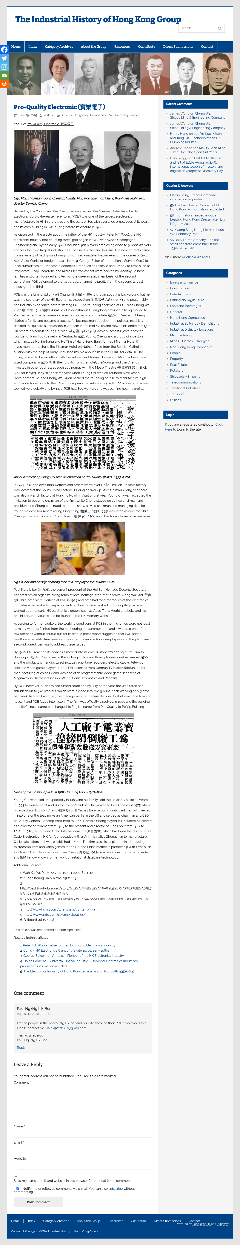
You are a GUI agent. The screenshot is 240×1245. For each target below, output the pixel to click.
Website (20, 1158)
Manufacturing (118, 115)
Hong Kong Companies (90, 115)
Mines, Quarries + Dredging (189, 341)
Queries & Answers (179, 185)
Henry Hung (179, 134)
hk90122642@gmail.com (68, 1028)
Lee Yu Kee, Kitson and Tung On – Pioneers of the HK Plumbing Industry (196, 138)
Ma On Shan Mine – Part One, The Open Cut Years (197, 150)
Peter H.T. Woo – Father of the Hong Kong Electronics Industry (69, 945)
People (134, 115)
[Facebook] (4, 49)
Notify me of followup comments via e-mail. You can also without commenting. (74, 1190)
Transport (177, 394)
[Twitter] (4, 58)
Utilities (175, 400)
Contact (207, 47)
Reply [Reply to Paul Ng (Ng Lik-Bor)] (21, 1048)
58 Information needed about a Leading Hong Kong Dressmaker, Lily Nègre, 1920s (197, 219)
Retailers (176, 371)
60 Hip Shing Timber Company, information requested (193, 197)
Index (32, 47)
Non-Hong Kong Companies (191, 347)
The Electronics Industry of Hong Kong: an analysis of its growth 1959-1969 (78, 971)
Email (19, 1142)
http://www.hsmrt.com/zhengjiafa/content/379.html (62, 909)
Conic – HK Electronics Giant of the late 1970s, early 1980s (67, 950)
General (176, 312)
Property (176, 359)
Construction (179, 288)
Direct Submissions (178, 47)
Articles (67, 115)
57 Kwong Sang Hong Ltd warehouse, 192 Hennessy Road (198, 232)
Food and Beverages (185, 306)
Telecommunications (185, 382)
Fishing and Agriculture (187, 300)
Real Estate (178, 365)
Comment (22, 1082)
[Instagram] (4, 67)
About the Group (93, 47)
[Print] (4, 84)
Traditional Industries (185, 388)
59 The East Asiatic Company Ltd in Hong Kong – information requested (197, 207)
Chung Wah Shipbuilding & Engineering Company (197, 116)
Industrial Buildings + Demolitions (194, 323)
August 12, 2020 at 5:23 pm (35, 1013)
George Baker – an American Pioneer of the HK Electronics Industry (73, 956)
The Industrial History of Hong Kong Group (98, 20)
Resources (122, 47)
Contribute (146, 47)
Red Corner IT (201, 1223)
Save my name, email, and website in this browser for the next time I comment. (72, 1180)
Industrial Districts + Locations (192, 329)
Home (15, 47)
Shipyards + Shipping (185, 377)
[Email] (4, 75)
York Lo (49, 115)
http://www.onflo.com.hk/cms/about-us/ (54, 915)
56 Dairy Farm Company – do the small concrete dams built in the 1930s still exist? (194, 244)
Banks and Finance (184, 282)
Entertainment (180, 294)
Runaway (223, 1223)
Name (19, 1126)
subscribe (116, 1189)
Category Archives (59, 47)
